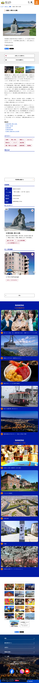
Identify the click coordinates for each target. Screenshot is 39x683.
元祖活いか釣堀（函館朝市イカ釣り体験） (12, 468)
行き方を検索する (14, 60)
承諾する (16, 680)
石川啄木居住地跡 (9, 129)
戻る (12, 295)
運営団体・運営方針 (14, 663)
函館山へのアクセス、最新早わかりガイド (12, 358)
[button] (5, 227)
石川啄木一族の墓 (9, 125)
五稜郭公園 (6, 518)
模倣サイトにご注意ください (19, 662)
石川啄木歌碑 (8, 127)
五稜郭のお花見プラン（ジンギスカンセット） (13, 569)
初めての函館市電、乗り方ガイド (11, 408)
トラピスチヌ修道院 (8, 493)
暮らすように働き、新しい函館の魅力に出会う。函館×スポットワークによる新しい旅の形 (21, 332)
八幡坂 (5, 543)
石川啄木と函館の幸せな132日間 (12, 131)
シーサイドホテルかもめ (12, 277)
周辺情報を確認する (24, 179)
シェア (6, 48)
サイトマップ (23, 663)
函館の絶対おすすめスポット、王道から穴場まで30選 (15, 434)
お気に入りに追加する (14, 56)
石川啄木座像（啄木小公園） (11, 124)
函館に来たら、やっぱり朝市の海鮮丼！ (12, 383)
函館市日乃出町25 (9, 45)
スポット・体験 (7, 6)
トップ (1, 6)
